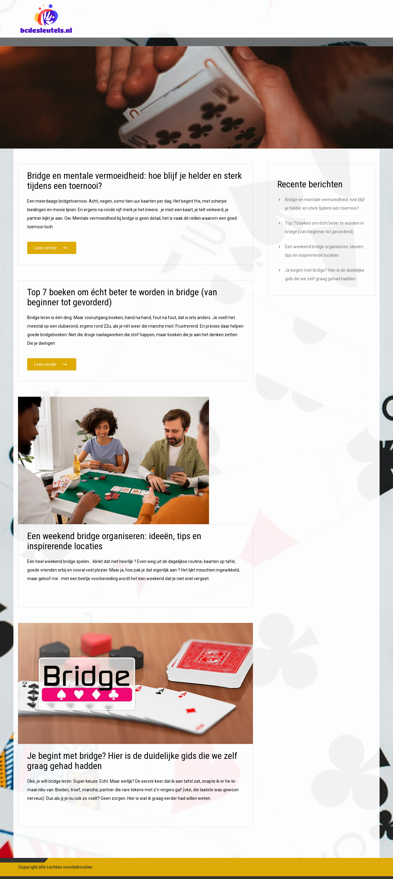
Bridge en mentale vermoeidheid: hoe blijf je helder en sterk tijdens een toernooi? (134, 180)
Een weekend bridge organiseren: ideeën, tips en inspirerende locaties (114, 554)
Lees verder (55, 247)
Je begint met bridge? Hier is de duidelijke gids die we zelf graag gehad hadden (132, 773)
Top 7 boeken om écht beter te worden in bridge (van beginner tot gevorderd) (122, 310)
